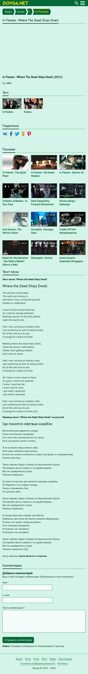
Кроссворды (65, 658)
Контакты (63, 663)
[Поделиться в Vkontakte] (5, 133)
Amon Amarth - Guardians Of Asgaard (71, 259)
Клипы (20, 11)
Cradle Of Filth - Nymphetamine (68, 231)
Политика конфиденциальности (37, 663)
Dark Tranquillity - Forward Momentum (42, 202)
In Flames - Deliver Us (71, 172)
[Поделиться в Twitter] (18, 133)
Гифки (53, 658)
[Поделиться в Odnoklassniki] (24, 133)
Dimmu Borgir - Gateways (67, 202)
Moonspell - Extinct (41, 258)
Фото (44, 658)
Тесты (28, 658)
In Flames (41, 12)
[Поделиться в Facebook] (12, 133)
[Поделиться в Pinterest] (30, 133)
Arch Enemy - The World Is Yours (11, 231)
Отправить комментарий (18, 640)
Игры (36, 658)
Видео (8, 11)
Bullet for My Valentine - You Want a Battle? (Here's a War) (15, 261)
